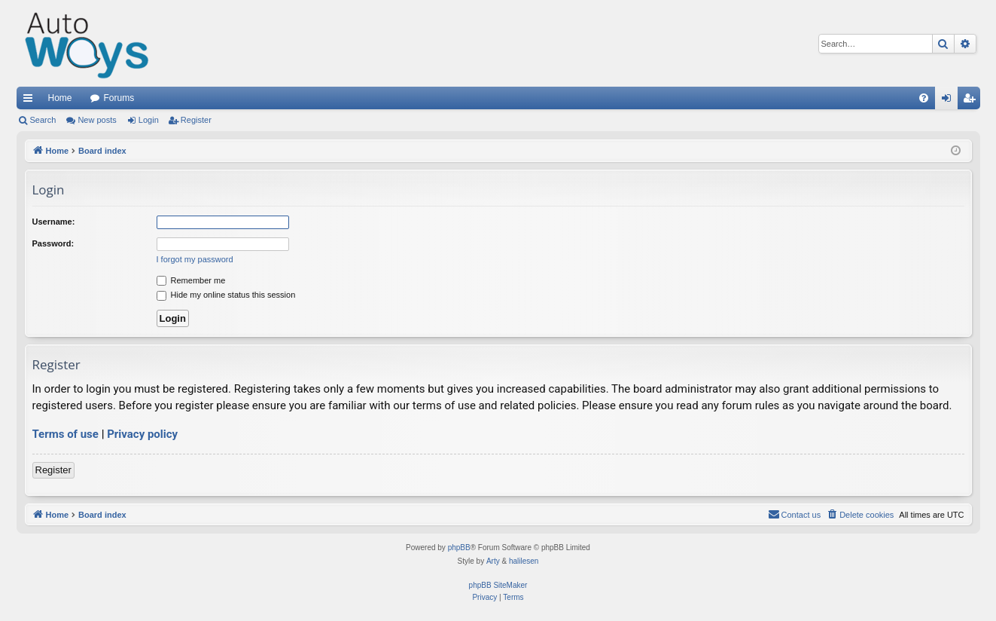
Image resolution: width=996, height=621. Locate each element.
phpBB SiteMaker (498, 585)
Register (196, 119)
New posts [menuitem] (97, 119)
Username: (53, 221)
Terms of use (65, 434)
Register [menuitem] (971, 101)
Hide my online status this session (226, 294)
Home (60, 98)
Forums (119, 98)
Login (149, 119)
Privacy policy (142, 434)
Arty (493, 561)
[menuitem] (923, 98)
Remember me (191, 280)
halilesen (523, 561)
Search (43, 119)
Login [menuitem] (949, 101)
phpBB (459, 547)
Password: (53, 243)
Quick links (31, 101)
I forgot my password (195, 259)
